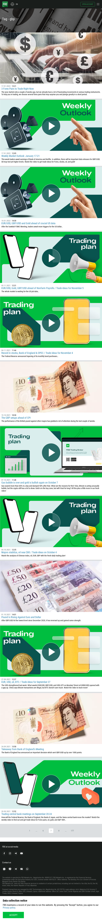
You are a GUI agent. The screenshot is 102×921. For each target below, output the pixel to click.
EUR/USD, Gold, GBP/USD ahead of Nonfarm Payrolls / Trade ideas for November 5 (42, 288)
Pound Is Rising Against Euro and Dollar (21, 617)
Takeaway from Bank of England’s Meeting (22, 749)
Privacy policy (9, 907)
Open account (87, 4)
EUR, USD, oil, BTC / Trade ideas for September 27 (25, 681)
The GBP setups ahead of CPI (16, 417)
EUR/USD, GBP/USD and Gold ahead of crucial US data (28, 223)
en (17, 4)
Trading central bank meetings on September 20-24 (26, 813)
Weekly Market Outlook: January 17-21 (20, 155)
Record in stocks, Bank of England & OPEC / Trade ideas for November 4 (37, 352)
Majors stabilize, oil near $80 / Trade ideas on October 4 (29, 552)
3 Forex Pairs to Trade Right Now (17, 88)
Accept (13, 915)
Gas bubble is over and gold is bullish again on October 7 (29, 482)
